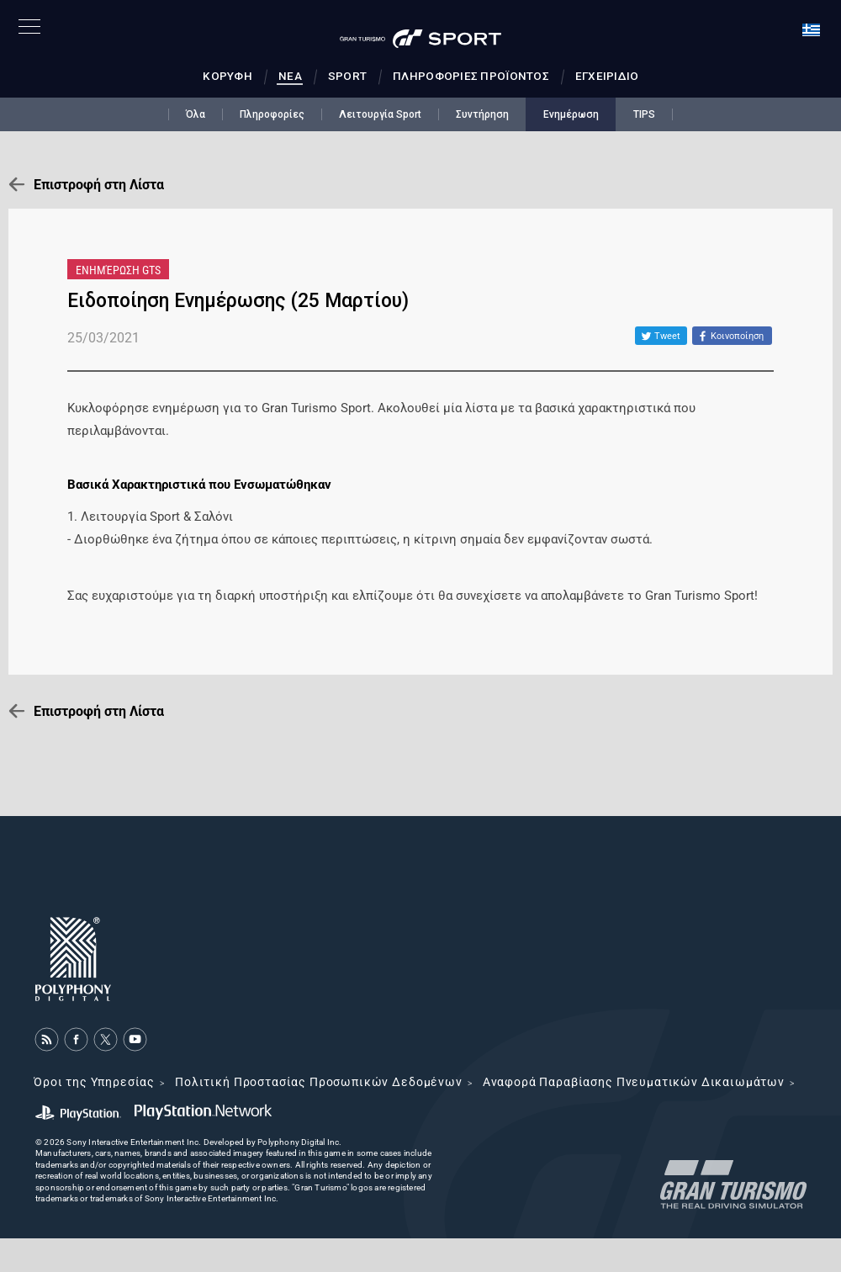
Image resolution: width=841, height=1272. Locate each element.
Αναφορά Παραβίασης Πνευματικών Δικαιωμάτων (634, 1082)
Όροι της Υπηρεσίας (94, 1082)
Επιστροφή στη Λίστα (99, 185)
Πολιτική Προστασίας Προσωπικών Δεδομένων (319, 1082)
